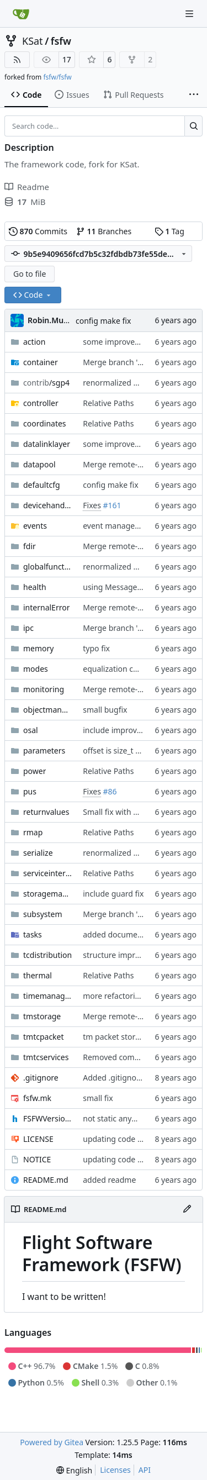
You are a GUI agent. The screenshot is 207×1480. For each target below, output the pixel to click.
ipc (28, 628)
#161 (112, 505)
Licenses (115, 1470)
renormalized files (115, 382)
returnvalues (46, 812)
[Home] (21, 14)
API (145, 1470)
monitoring (43, 689)
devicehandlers (47, 505)
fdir (29, 546)
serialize (38, 852)
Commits (38, 231)
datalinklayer (46, 444)
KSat (32, 40)
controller (41, 403)
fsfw (61, 40)
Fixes (92, 505)
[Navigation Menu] (190, 13)
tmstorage (42, 1016)
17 (66, 59)
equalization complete (123, 668)
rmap (33, 832)
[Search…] (193, 125)
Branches (103, 231)
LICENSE (38, 1139)
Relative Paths (108, 403)
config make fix (103, 320)
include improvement (121, 730)
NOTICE (37, 1159)
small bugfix (105, 709)
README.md (45, 1179)
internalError (46, 607)
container (40, 362)
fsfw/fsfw (57, 77)
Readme (26, 186)
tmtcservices (45, 1057)
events (35, 525)
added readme (109, 1179)
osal (30, 730)
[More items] (194, 95)
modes (35, 668)
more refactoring (114, 996)
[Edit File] (187, 1209)
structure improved (117, 955)
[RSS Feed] (17, 59)
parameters (44, 750)
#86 (110, 791)
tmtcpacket (43, 1036)
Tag (169, 231)
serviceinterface (47, 873)
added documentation (123, 934)
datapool (39, 464)
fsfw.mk (37, 1098)
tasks (32, 934)
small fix (98, 1098)
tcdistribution (47, 955)
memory (38, 648)
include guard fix (113, 893)
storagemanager (47, 893)
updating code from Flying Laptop (144, 1139)
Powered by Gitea (51, 1442)
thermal (37, 975)
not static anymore (117, 1118)
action (34, 341)
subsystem (42, 914)
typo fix (96, 648)
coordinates (44, 423)
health (34, 587)
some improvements (120, 341)
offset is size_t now (117, 750)
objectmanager (47, 709)
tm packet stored (113, 1036)
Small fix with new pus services (138, 812)
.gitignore (41, 1077)
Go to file (29, 273)
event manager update (124, 525)
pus (29, 791)
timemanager (47, 996)
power (34, 771)
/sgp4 (46, 382)
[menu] (74, 1470)
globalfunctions (47, 566)
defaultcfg (41, 485)
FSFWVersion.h (47, 1118)
